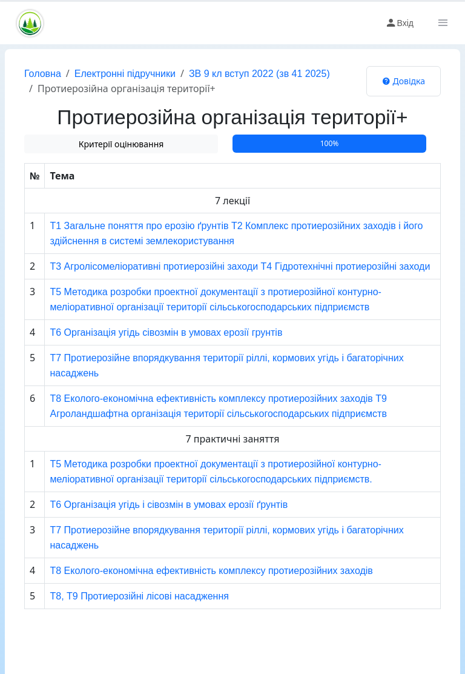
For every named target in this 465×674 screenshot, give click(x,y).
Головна (42, 73)
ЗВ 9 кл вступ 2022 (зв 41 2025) (259, 73)
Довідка (403, 81)
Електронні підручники (125, 73)
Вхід (399, 23)
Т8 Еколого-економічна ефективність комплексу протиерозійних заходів (211, 571)
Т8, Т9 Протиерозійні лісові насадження (139, 596)
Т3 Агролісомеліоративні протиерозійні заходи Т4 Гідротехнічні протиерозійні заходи (240, 266)
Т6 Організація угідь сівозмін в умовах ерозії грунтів (166, 332)
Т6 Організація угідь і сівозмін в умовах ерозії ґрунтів (169, 504)
